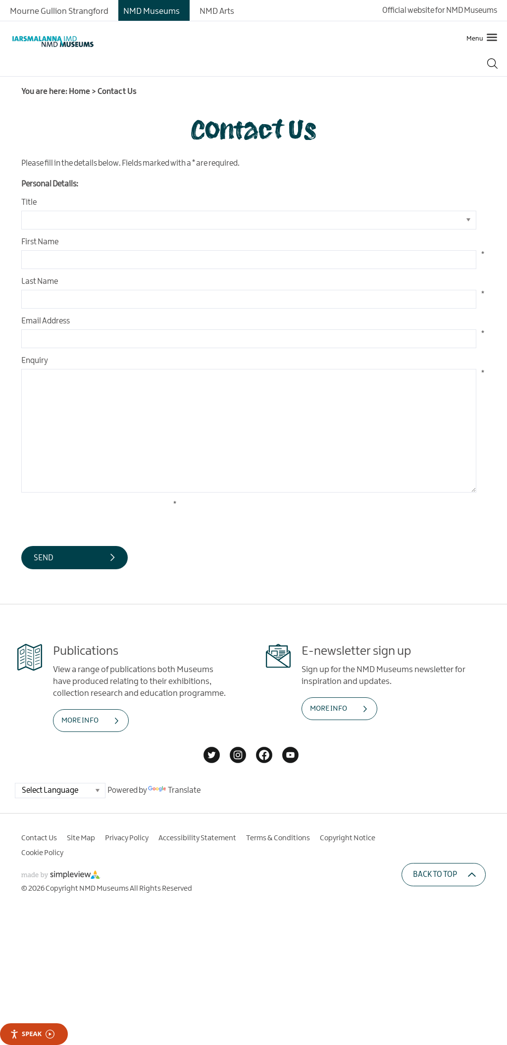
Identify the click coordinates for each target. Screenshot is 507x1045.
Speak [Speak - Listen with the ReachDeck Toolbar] (32, 1034)
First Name (39, 242)
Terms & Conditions (278, 838)
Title (29, 202)
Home (79, 92)
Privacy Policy (127, 838)
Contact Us (39, 838)
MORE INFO (80, 721)
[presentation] (96, 519)
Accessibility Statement (197, 838)
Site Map (81, 838)
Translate (174, 790)
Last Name (39, 281)
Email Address (45, 321)
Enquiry (34, 361)
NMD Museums (151, 11)
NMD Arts (217, 11)
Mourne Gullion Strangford (59, 11)
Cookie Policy (42, 853)
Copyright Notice (347, 838)
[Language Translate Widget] (60, 790)
